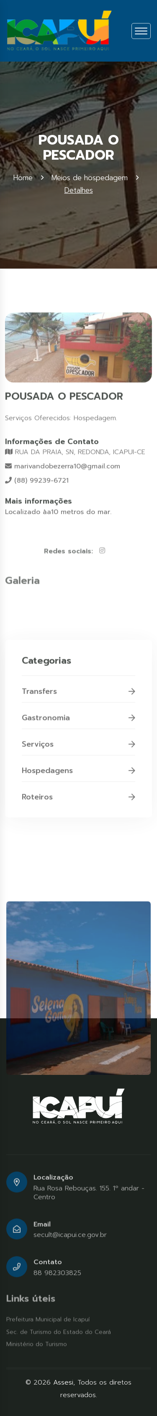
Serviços (78, 750)
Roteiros (78, 803)
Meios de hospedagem (89, 177)
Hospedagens (78, 776)
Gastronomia (78, 724)
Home (23, 177)
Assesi (63, 1382)
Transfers (78, 697)
